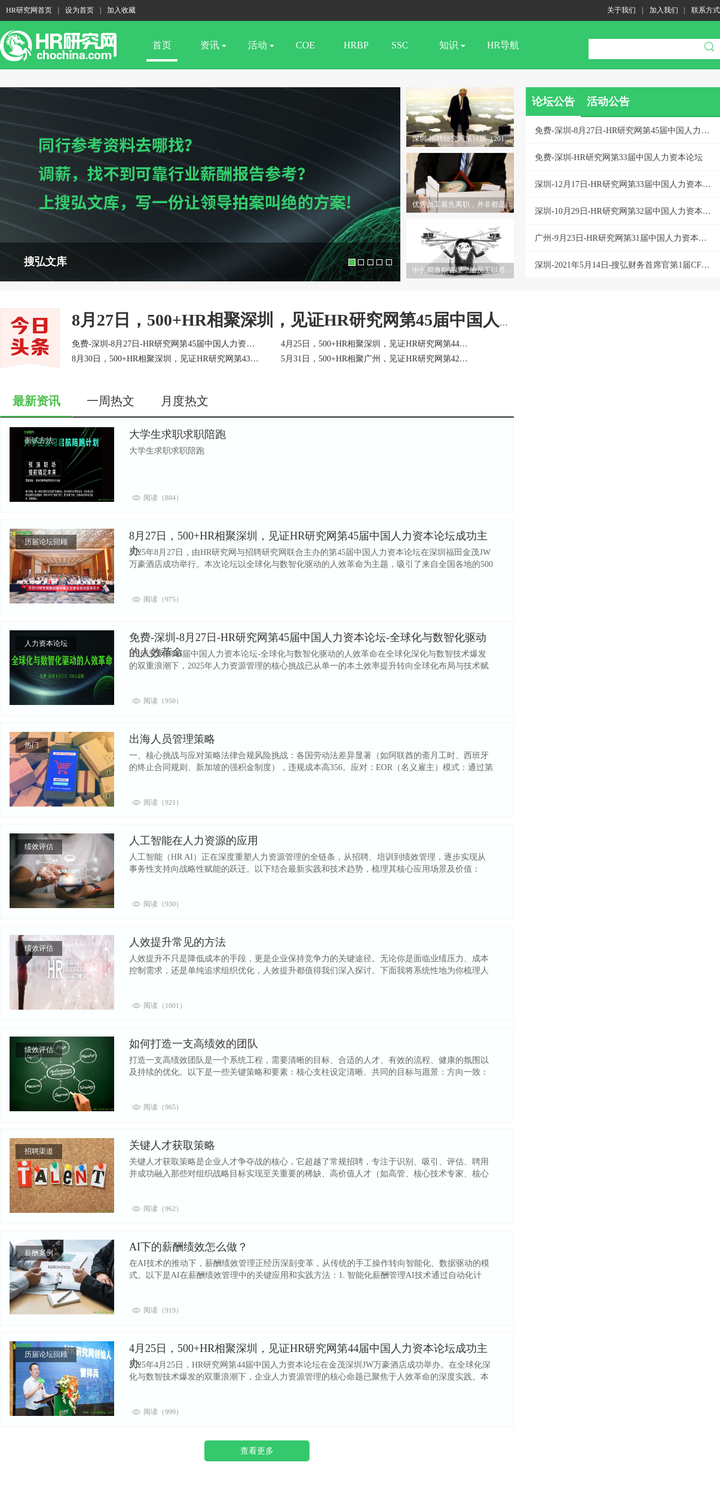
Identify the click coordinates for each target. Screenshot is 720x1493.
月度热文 (185, 400)
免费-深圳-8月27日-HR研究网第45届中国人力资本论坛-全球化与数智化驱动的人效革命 (231, 343)
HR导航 (503, 45)
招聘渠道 (38, 1151)
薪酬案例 (38, 1253)
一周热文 (110, 400)
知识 (452, 45)
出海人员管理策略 (172, 739)
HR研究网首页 (29, 10)
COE (305, 45)
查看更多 (257, 1450)
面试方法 (38, 440)
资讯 (213, 45)
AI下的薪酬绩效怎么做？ (188, 1247)
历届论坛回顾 (46, 542)
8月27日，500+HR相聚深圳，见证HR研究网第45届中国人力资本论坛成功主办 (361, 320)
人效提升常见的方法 (177, 942)
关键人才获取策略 (172, 1145)
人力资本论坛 (46, 643)
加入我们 (663, 10)
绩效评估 (38, 846)
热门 (31, 745)
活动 (261, 45)
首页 (161, 45)
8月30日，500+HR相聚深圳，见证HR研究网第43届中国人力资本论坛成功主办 (215, 358)
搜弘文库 (45, 262)
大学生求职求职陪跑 (177, 434)
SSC (399, 45)
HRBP (356, 45)
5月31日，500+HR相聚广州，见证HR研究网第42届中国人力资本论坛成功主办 (424, 358)
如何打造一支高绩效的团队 (193, 1044)
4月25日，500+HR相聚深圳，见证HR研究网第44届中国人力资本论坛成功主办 (424, 343)
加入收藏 (121, 10)
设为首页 (79, 10)
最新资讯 (36, 400)
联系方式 (705, 10)
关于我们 (621, 10)
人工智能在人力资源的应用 (193, 841)
